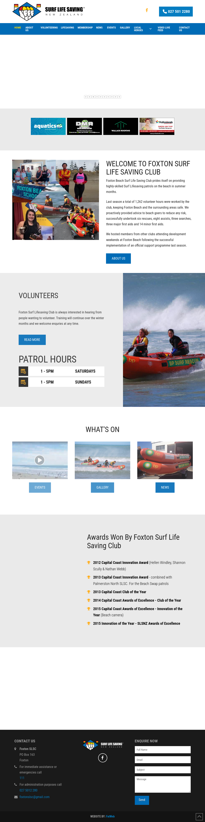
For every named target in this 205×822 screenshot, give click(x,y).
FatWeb (110, 816)
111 (21, 778)
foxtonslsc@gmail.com (34, 797)
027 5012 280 (28, 790)
